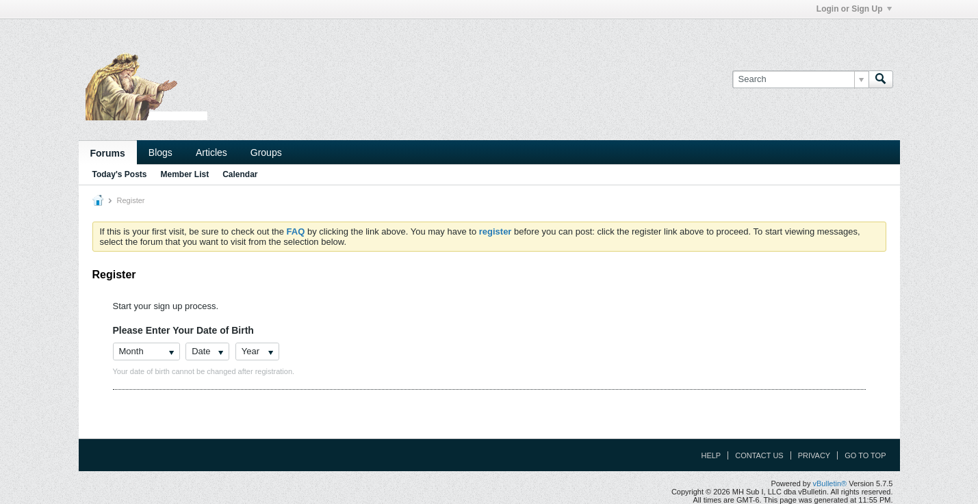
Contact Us (759, 455)
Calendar (239, 174)
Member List (185, 174)
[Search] (800, 79)
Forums (107, 153)
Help (711, 455)
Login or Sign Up (854, 9)
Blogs (160, 152)
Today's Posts (119, 174)
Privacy (814, 455)
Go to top (865, 455)
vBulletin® (830, 483)
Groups (266, 152)
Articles (211, 152)
